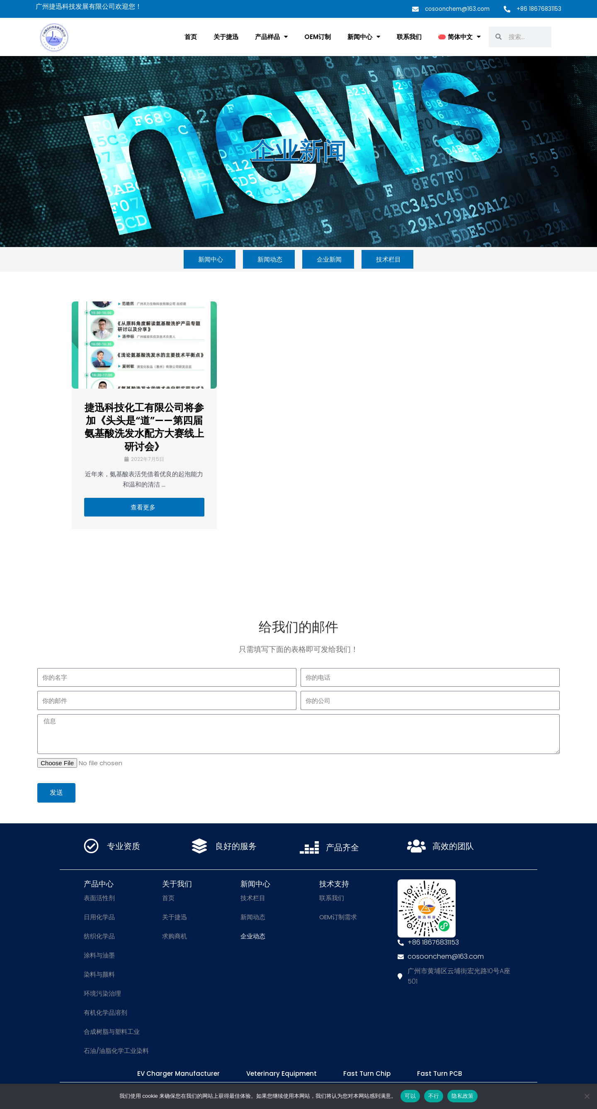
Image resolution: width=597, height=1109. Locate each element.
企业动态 (252, 936)
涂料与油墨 (99, 955)
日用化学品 (99, 917)
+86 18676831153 (538, 9)
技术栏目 (252, 898)
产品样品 (271, 36)
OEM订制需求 (338, 917)
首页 (190, 36)
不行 (433, 1096)
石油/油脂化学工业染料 (116, 1050)
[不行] (586, 1096)
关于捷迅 (226, 36)
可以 (410, 1096)
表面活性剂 (99, 898)
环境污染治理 (102, 993)
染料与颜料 (99, 974)
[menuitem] (459, 37)
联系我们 (409, 36)
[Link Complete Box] (144, 415)
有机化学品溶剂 (105, 1012)
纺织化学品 (99, 936)
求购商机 (174, 936)
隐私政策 (462, 1096)
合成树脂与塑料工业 (112, 1031)
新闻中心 (363, 36)
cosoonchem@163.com (454, 9)
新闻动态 (252, 917)
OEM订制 (317, 36)
